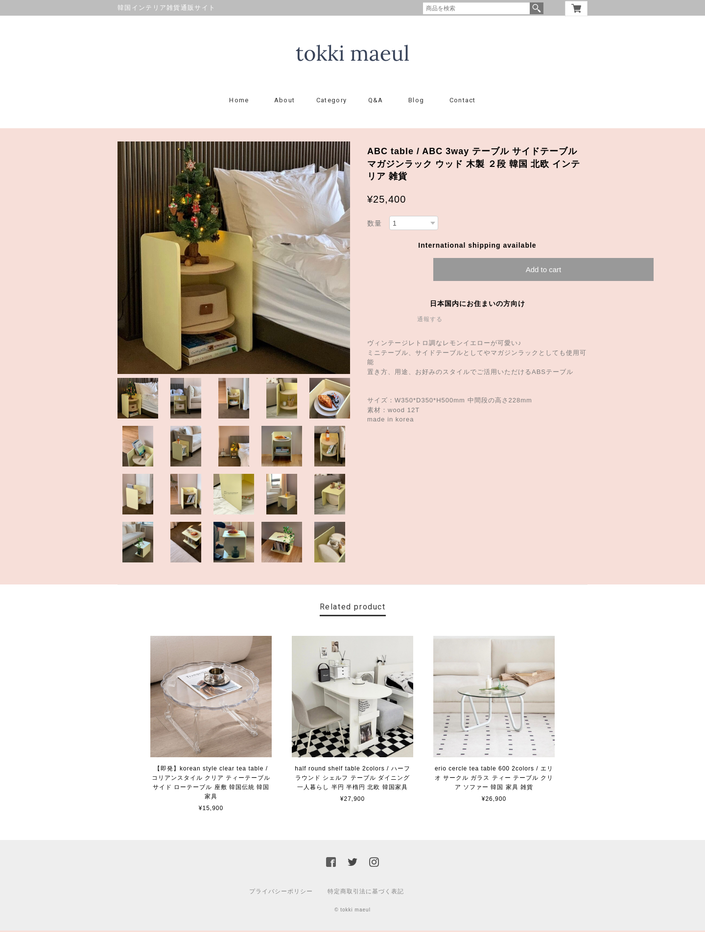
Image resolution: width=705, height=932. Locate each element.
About (284, 101)
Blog (416, 101)
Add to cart (544, 271)
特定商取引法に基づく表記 (366, 892)
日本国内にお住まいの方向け (477, 305)
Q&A (375, 101)
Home (239, 101)
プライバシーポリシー (281, 892)
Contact (462, 101)
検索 (536, 8)
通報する (430, 320)
